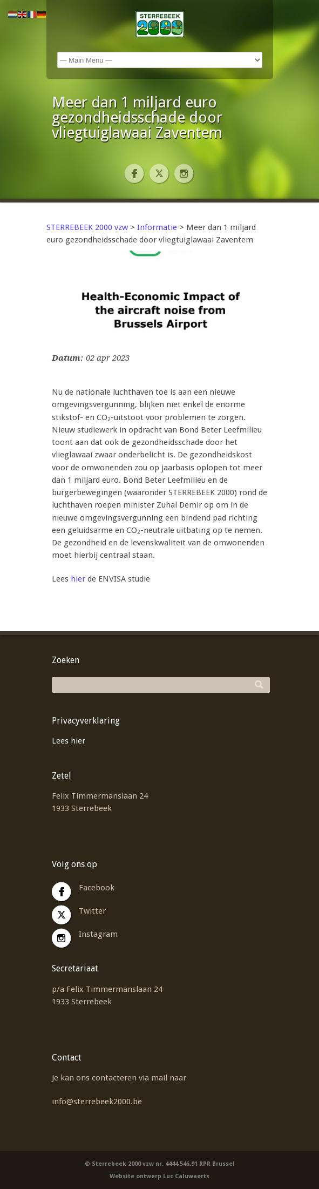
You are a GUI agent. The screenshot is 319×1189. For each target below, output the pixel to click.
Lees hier (68, 741)
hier (78, 579)
